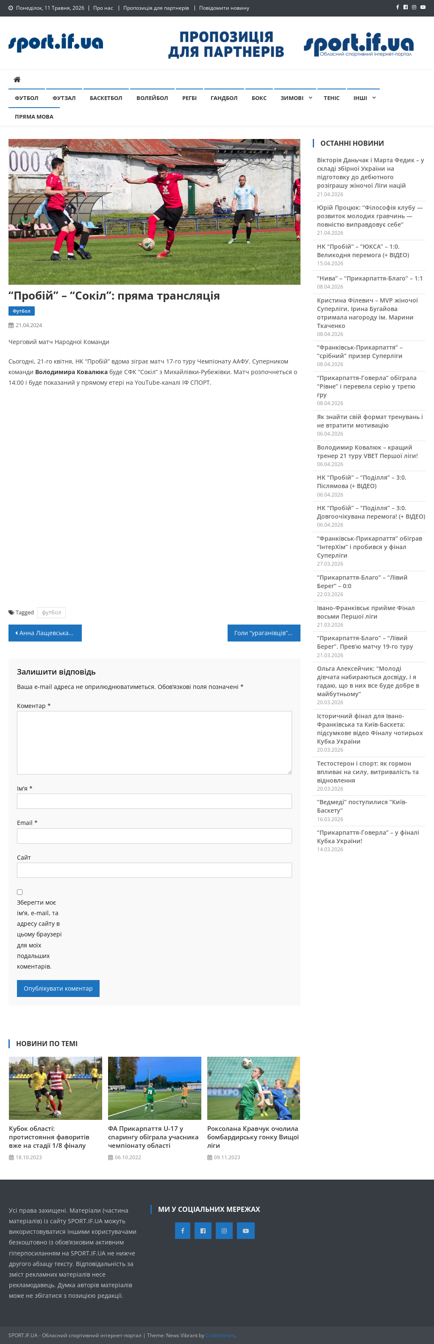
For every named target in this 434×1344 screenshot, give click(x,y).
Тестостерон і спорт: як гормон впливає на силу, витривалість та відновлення (368, 771)
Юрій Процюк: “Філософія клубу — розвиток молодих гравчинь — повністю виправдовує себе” (370, 215)
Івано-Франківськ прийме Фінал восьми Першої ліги (366, 612)
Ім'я (25, 788)
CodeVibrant (220, 1335)
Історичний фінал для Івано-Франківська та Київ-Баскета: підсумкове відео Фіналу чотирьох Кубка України (370, 728)
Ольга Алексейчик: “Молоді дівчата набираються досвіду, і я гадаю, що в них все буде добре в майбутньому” (368, 681)
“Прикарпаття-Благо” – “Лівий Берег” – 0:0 (362, 581)
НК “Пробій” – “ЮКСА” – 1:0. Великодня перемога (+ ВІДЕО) (363, 250)
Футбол (27, 98)
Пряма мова (34, 116)
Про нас (103, 7)
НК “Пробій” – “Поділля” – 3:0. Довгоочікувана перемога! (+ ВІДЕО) (371, 512)
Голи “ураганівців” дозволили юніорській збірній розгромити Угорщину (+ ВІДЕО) (267, 633)
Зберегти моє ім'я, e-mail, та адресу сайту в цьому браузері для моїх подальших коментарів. (39, 934)
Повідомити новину (224, 7)
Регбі (189, 98)
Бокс (259, 98)
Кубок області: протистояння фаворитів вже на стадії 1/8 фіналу (49, 1137)
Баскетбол (106, 98)
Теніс (331, 98)
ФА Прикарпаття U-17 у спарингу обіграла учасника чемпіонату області (153, 1137)
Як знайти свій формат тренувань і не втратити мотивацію (370, 421)
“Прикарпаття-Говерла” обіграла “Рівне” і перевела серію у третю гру (367, 386)
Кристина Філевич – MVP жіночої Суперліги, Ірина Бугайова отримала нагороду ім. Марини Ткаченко (367, 313)
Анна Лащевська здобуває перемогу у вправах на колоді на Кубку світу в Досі (50, 633)
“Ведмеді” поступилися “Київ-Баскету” (362, 806)
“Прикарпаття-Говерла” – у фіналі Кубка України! (368, 836)
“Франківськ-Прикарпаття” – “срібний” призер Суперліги (360, 351)
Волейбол (152, 98)
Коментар (34, 706)
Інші (360, 98)
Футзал (64, 98)
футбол (51, 612)
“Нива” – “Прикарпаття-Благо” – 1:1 (370, 278)
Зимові (292, 98)
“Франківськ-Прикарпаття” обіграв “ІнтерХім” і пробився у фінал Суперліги (369, 546)
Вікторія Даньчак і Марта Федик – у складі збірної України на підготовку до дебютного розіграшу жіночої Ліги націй (370, 172)
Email (27, 823)
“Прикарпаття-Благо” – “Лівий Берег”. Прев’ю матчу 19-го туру (365, 642)
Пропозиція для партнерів (156, 7)
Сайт (24, 857)
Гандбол (224, 98)
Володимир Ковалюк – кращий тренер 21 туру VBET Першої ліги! (367, 451)
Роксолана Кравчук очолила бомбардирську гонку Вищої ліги (253, 1137)
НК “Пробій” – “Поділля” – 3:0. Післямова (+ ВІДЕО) (361, 481)
